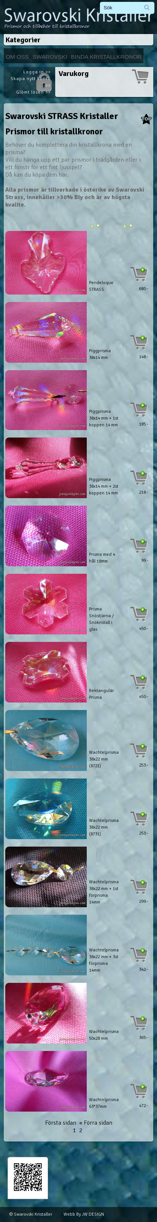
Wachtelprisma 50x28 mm (104, 1035)
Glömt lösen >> (33, 92)
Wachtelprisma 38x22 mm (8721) (104, 759)
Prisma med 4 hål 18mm (102, 558)
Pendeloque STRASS (101, 286)
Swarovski (50, 57)
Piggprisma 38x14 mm (100, 354)
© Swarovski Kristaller (30, 1214)
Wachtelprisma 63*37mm (104, 1103)
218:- (143, 492)
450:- (143, 628)
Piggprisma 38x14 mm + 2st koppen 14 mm (103, 486)
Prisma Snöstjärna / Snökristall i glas (101, 619)
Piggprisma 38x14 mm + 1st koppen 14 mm (103, 418)
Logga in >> (37, 72)
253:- (143, 765)
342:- (143, 969)
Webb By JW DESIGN (83, 1214)
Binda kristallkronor (106, 57)
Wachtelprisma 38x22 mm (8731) (104, 827)
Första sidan (60, 1123)
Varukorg (74, 73)
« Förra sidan (95, 1123)
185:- (143, 424)
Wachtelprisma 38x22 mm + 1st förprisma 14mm (104, 892)
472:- (143, 1106)
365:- (143, 1037)
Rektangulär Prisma (101, 694)
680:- (143, 289)
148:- (143, 357)
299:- (143, 901)
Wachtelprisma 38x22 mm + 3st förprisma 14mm (104, 960)
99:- (144, 560)
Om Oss (17, 57)
